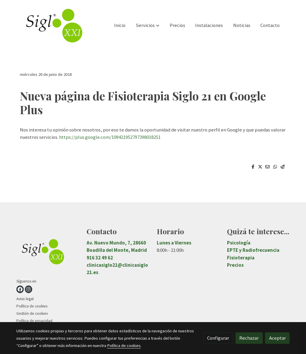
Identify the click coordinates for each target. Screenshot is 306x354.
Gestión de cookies (32, 313)
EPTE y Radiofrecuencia (253, 250)
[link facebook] (20, 289)
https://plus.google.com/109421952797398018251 (110, 137)
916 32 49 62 (100, 257)
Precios (235, 265)
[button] (147, 25)
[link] (54, 25)
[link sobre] (47, 252)
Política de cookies (31, 306)
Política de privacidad (34, 320)
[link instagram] (28, 289)
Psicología (238, 243)
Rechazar (249, 338)
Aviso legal (25, 298)
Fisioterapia (241, 257)
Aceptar (277, 338)
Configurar (218, 338)
